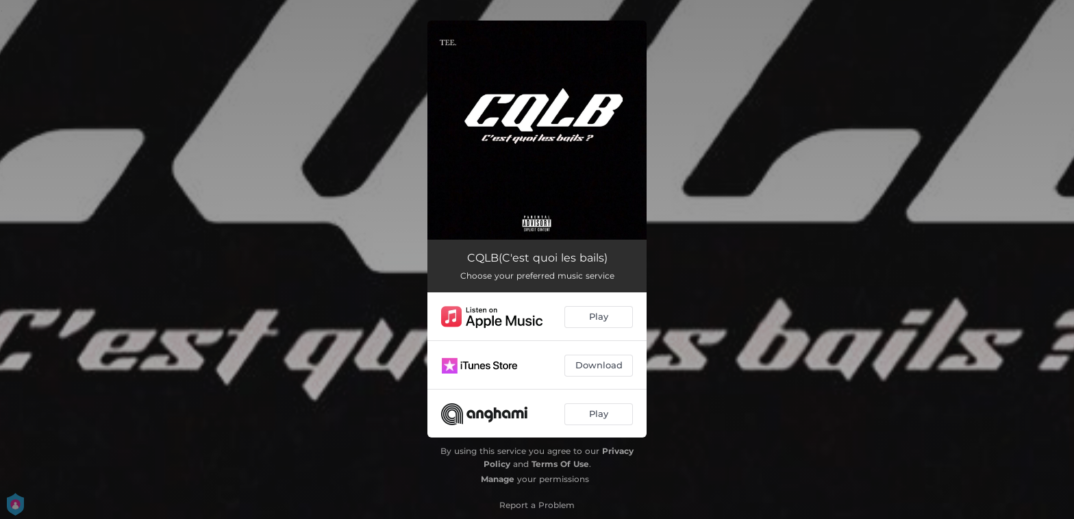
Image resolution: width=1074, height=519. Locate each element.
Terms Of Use (560, 464)
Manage (497, 479)
